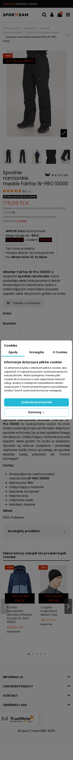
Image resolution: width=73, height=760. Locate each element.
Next (68, 606)
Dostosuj (36, 412)
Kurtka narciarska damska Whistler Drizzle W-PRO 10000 (20, 614)
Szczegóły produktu (36, 531)
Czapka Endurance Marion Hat (48, 611)
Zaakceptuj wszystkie (36, 402)
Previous (5, 606)
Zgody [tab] (13, 352)
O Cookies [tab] (60, 352)
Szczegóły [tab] (36, 352)
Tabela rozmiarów (23, 303)
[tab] (36, 531)
